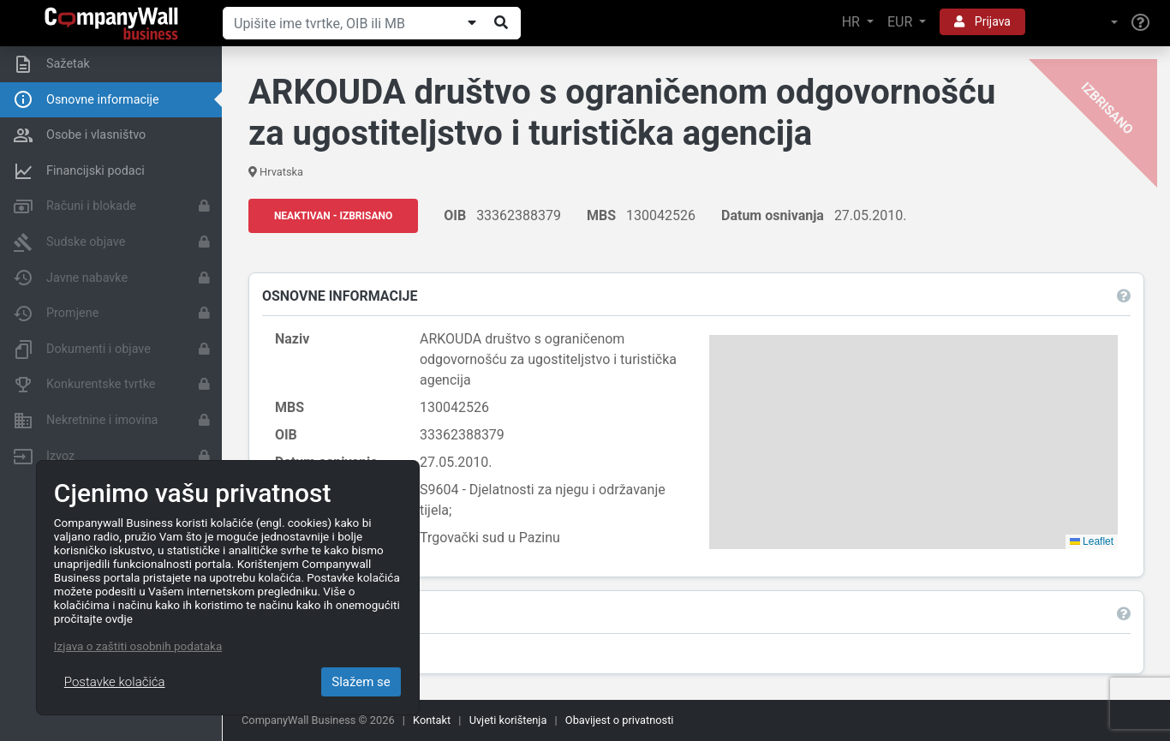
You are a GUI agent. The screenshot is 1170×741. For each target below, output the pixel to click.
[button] (1078, 23)
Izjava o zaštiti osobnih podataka (138, 646)
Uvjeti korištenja (508, 720)
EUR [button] (901, 22)
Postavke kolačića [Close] (114, 682)
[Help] (1140, 23)
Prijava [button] (982, 21)
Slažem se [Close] (361, 682)
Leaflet (1091, 541)
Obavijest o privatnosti (619, 720)
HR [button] (852, 22)
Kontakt (432, 720)
